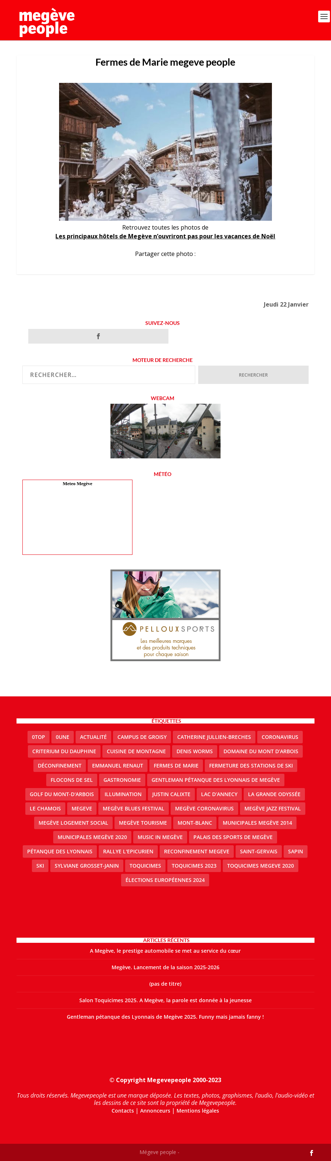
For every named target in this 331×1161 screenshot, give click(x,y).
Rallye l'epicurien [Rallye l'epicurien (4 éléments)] (128, 851)
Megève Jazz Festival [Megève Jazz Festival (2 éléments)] (272, 808)
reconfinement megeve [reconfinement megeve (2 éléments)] (196, 851)
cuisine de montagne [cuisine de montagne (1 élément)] (136, 751)
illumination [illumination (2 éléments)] (123, 794)
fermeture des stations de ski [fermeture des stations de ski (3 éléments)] (251, 765)
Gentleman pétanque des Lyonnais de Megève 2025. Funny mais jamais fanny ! (165, 1016)
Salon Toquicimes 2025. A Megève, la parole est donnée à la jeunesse (165, 1000)
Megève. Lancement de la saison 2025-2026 (165, 967)
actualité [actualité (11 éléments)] (93, 736)
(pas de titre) (165, 983)
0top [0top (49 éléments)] (38, 736)
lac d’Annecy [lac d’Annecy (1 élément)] (219, 794)
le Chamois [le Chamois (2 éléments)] (45, 808)
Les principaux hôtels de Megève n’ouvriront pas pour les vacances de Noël (165, 236)
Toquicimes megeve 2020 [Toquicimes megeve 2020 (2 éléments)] (260, 865)
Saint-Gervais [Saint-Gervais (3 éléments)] (258, 851)
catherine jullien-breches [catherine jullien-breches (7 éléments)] (214, 736)
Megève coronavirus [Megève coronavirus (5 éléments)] (204, 808)
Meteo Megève (77, 483)
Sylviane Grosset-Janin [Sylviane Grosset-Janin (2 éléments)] (87, 865)
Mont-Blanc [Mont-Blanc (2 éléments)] (195, 822)
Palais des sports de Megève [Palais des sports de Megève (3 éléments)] (233, 837)
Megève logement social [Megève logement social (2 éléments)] (73, 822)
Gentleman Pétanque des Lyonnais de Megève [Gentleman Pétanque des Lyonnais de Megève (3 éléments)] (216, 779)
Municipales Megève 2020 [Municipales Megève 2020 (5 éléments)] (92, 837)
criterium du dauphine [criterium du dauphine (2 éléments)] (64, 751)
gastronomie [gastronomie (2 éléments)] (122, 779)
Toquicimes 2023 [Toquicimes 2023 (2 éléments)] (194, 865)
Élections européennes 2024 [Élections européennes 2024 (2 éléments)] (165, 879)
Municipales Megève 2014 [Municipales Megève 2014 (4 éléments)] (257, 822)
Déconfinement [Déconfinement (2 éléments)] (59, 765)
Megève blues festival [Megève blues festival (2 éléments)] (133, 808)
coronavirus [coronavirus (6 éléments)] (280, 736)
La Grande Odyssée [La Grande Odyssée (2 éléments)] (274, 794)
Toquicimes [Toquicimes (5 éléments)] (145, 865)
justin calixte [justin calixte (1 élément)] (171, 794)
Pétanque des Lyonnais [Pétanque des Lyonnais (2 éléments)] (59, 851)
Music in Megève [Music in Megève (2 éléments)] (160, 837)
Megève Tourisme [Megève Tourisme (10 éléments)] (143, 822)
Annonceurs (155, 1110)
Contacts (123, 1110)
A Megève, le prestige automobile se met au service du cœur (165, 950)
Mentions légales (198, 1110)
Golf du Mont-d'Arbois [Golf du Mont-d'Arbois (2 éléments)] (62, 794)
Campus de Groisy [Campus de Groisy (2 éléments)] (142, 736)
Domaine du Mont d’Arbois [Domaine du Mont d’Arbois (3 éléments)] (260, 751)
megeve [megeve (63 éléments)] (82, 808)
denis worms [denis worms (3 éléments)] (195, 751)
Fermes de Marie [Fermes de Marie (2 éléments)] (176, 765)
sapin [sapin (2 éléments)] (295, 851)
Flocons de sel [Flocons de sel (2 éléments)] (72, 779)
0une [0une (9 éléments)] (62, 736)
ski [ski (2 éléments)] (40, 865)
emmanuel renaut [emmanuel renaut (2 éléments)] (117, 765)
